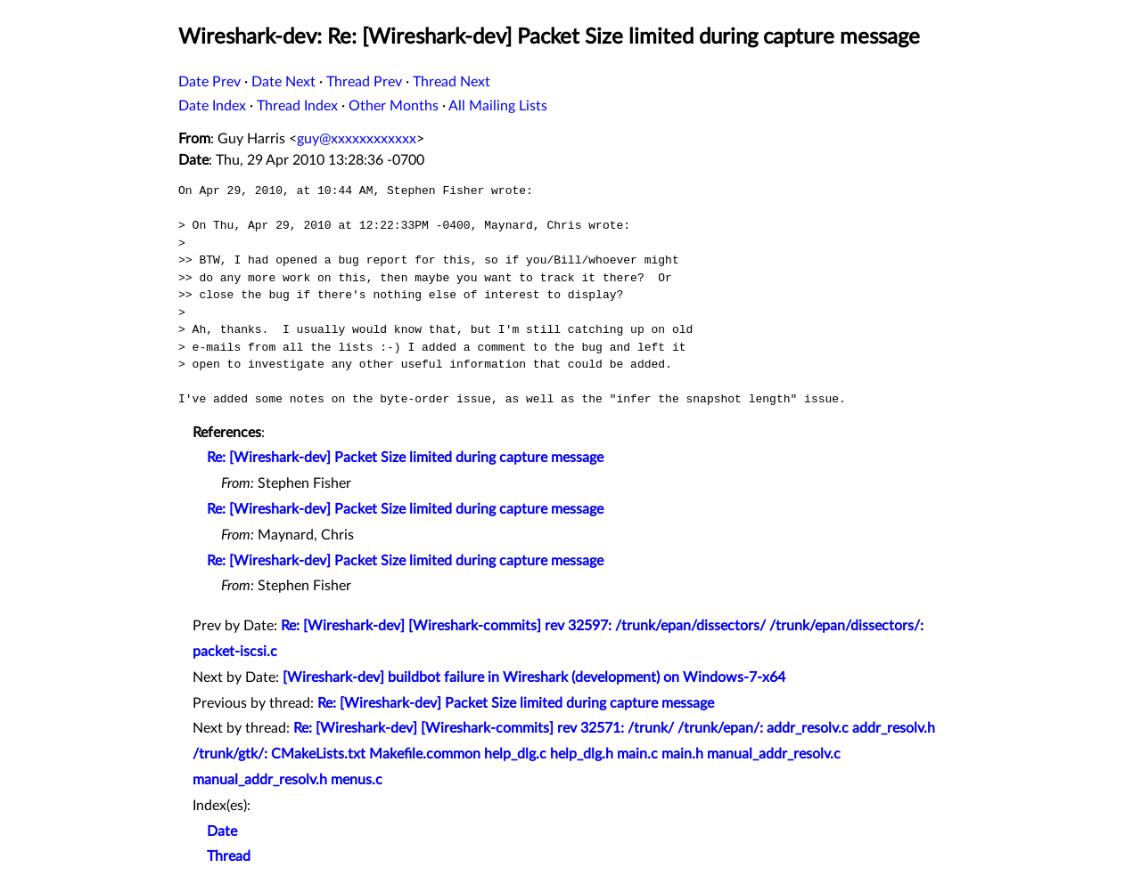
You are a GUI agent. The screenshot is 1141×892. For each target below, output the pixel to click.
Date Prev (209, 82)
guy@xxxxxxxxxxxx (356, 139)
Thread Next (451, 82)
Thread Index (297, 106)
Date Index (212, 106)
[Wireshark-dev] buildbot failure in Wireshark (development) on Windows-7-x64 (534, 677)
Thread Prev (364, 82)
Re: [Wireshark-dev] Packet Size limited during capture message (405, 457)
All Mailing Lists (497, 106)
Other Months (394, 106)
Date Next (283, 82)
